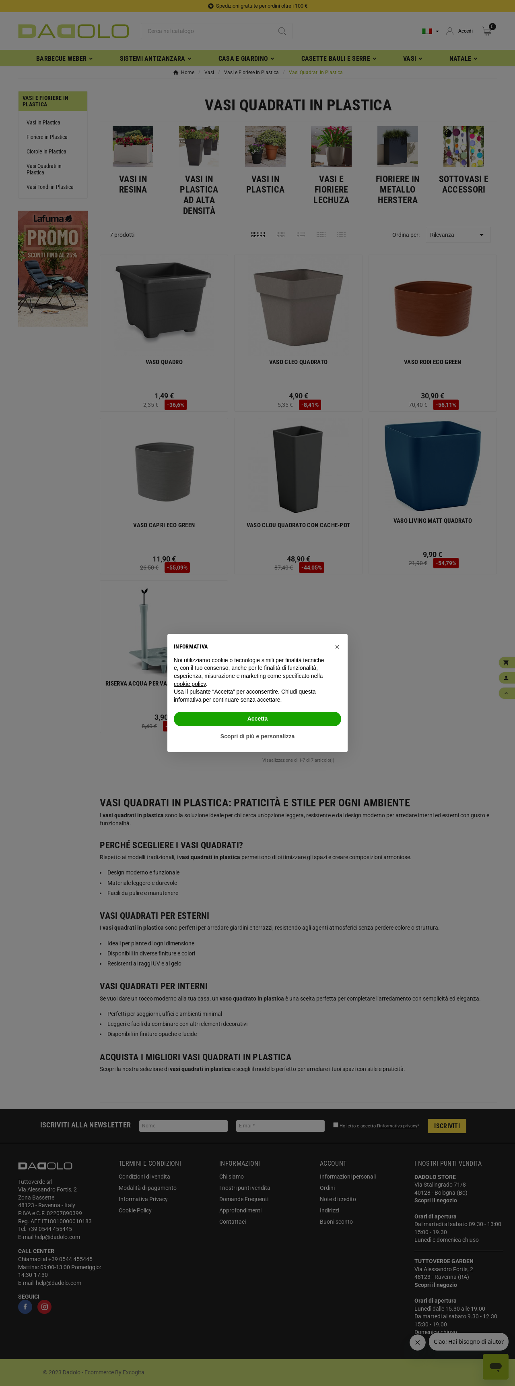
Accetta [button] (257, 718)
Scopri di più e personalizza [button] (257, 736)
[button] (337, 646)
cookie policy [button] (190, 684)
